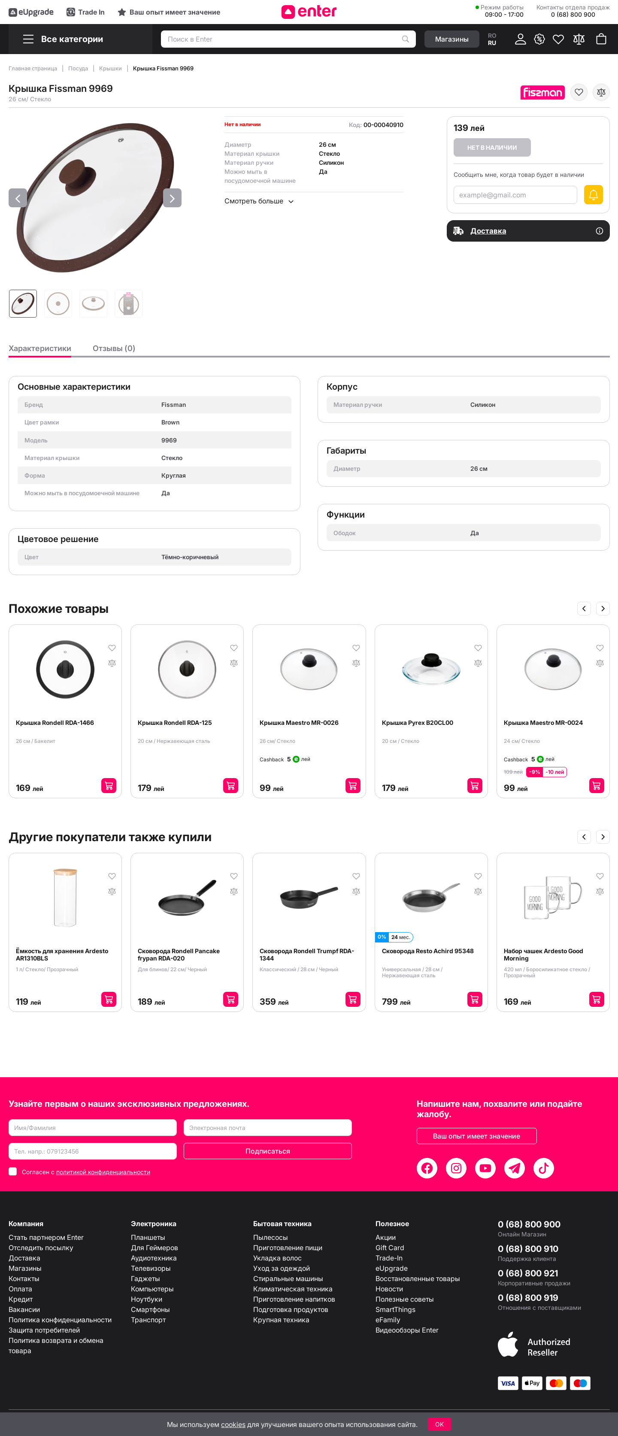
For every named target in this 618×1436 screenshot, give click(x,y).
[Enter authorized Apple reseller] (534, 1343)
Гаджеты (145, 1278)
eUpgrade (392, 1268)
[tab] (40, 350)
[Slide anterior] (584, 608)
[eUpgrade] (31, 12)
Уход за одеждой (281, 1268)
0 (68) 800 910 (528, 1249)
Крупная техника (281, 1319)
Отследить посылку (41, 1247)
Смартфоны (150, 1309)
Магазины (25, 1268)
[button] (18, 197)
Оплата (20, 1289)
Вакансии (24, 1309)
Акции (386, 1237)
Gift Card (390, 1247)
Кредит (21, 1299)
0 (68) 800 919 (528, 1298)
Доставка (24, 1258)
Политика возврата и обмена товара (56, 1345)
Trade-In (389, 1258)
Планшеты (148, 1237)
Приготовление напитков (294, 1299)
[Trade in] (86, 12)
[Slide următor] (603, 608)
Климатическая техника (293, 1289)
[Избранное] (558, 39)
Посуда (78, 68)
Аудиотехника (154, 1258)
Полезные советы (405, 1299)
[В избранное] (579, 92)
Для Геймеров (154, 1247)
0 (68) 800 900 (529, 1224)
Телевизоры (151, 1268)
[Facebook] (427, 1168)
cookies (233, 1424)
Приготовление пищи (287, 1247)
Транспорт (148, 1319)
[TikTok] (543, 1168)
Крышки (111, 68)
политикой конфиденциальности (103, 1171)
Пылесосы (270, 1237)
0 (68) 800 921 (528, 1273)
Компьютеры (152, 1289)
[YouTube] (485, 1168)
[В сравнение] (601, 92)
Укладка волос (277, 1258)
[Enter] (309, 12)
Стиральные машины (288, 1278)
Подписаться (267, 1151)
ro (492, 35)
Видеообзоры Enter (407, 1330)
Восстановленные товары (418, 1278)
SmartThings (395, 1309)
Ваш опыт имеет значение (476, 1136)
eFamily (388, 1319)
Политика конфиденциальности (60, 1319)
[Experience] (169, 12)
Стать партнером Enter (46, 1237)
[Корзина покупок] (601, 39)
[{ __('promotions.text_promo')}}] (539, 39)
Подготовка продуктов (290, 1309)
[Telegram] (514, 1168)
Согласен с (86, 1171)
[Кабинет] (520, 39)
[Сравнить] (579, 39)
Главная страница (33, 68)
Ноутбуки (146, 1299)
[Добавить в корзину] (108, 785)
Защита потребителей (44, 1330)
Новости (389, 1289)
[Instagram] (456, 1168)
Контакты (24, 1278)
